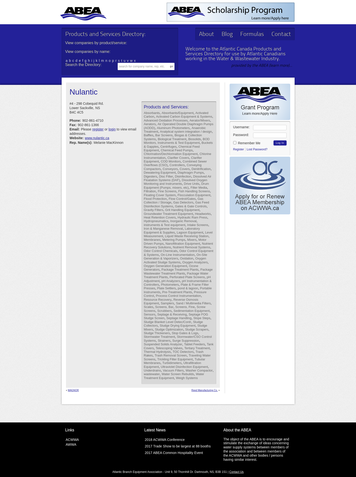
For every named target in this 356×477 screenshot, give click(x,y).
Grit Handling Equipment (182, 210)
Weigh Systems (187, 378)
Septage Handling (178, 318)
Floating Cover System (160, 195)
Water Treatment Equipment (174, 376)
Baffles (149, 135)
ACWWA (72, 440)
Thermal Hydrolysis (157, 352)
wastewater (152, 374)
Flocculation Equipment (194, 195)
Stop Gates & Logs (185, 333)
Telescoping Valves (169, 348)
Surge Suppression (185, 340)
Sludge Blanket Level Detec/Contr (167, 322)
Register (238, 149)
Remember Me (246, 143)
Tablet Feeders (194, 344)
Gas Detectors (183, 202)
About (206, 34)
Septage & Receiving (172, 314)
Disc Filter (166, 176)
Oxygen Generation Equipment (165, 266)
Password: (241, 135)
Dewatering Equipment (160, 172)
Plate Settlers (166, 288)
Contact (281, 34)
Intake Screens (197, 225)
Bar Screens (164, 135)
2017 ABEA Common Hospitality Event (174, 453)
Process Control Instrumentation (178, 296)
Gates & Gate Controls (191, 206)
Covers (185, 169)
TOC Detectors (183, 352)
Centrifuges (168, 146)
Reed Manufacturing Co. (204, 390)
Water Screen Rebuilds (178, 374)
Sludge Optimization (169, 329)
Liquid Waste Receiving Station (186, 236)
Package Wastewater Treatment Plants (178, 271)
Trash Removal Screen (171, 355)
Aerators (150, 124)
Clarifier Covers (178, 158)
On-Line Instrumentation (177, 255)
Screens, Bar (164, 307)
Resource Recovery (158, 299)
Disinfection (183, 176)
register (98, 129)
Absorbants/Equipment (178, 113)
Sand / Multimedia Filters (193, 303)
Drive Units (191, 184)
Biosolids (194, 139)
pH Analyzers (170, 281)
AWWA (71, 444)
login (112, 129)
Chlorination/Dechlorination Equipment (171, 154)
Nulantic (84, 92)
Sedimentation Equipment (192, 311)
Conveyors (170, 169)
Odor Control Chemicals (161, 251)
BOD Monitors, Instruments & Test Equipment (177, 141)
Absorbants (152, 113)
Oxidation (186, 258)
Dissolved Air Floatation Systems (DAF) (177, 178)
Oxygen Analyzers (195, 262)
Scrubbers (164, 311)
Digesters (150, 176)
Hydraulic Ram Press (192, 217)
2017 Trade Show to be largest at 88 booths (178, 446)
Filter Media (198, 187)
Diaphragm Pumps (191, 172)
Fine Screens (167, 191)
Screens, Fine (185, 307)
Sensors (150, 314)
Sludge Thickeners (157, 333)
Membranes (152, 240)
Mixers (191, 240)
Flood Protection (155, 199)
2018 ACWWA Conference (165, 440)
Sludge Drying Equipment (177, 325)
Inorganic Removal (183, 221)
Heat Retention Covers (160, 217)
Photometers (170, 284)
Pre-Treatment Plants (177, 292)
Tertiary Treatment (197, 348)
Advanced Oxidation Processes (166, 120)
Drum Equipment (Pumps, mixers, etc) (176, 185)
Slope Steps (201, 318)
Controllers (177, 165)
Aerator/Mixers (200, 120)
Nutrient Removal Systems (191, 247)
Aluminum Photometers (173, 128)
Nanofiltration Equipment (183, 243)
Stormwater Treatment (159, 337)
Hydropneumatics (156, 221)
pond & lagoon (188, 288)
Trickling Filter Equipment (175, 359)
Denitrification (201, 169)
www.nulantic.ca (97, 138)
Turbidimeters (172, 363)
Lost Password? (257, 149)
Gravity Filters (153, 210)
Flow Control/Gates (182, 199)
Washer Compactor (199, 370)
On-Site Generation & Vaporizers (175, 256)
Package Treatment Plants (179, 269)
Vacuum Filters (173, 370)
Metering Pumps (173, 240)
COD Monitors (171, 161)
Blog (227, 34)
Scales (148, 307)
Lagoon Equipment (190, 232)
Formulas (252, 34)
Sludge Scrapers (196, 329)
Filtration (150, 191)
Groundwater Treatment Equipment (168, 214)
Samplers (167, 303)
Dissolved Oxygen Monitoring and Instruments (175, 182)
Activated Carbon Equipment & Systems (184, 116)
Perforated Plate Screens (187, 277)
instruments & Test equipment (164, 225)
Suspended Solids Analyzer (163, 344)
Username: (241, 127)
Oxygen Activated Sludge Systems (175, 260)
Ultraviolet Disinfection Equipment (184, 367)
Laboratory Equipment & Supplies (172, 230)
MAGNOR (73, 390)
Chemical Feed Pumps (177, 150)
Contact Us (236, 472)
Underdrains (152, 370)
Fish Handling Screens (194, 191)
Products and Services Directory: (105, 34)
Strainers (164, 340)
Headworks (203, 214)
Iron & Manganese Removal (163, 228)
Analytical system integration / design (186, 131)
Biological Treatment (172, 139)
